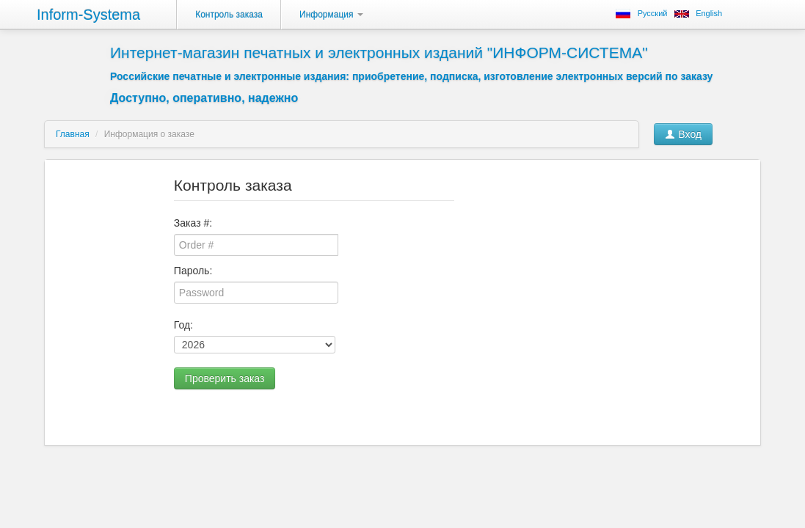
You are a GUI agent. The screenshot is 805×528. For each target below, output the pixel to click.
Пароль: (193, 270)
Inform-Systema (88, 15)
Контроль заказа (229, 15)
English (709, 13)
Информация (331, 15)
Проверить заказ (225, 378)
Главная (73, 134)
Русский (653, 13)
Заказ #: (193, 223)
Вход (683, 134)
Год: (183, 325)
